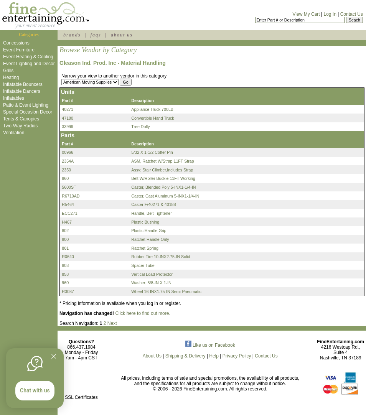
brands (72, 35)
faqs (96, 35)
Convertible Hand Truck (152, 118)
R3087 (68, 291)
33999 (67, 126)
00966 (67, 152)
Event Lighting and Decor (29, 63)
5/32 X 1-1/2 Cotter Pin (152, 152)
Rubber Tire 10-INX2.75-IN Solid (160, 256)
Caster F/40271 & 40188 (153, 204)
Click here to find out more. (142, 313)
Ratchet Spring (144, 248)
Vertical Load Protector (152, 274)
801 (65, 248)
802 (65, 230)
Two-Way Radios (20, 125)
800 (65, 239)
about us (122, 35)
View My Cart (306, 14)
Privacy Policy (237, 356)
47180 (67, 118)
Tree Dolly (140, 126)
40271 (67, 109)
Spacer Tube (142, 265)
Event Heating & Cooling (28, 56)
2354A (68, 161)
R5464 (68, 204)
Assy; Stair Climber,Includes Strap (162, 170)
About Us (152, 356)
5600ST (69, 187)
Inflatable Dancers (21, 91)
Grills (8, 70)
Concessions (16, 43)
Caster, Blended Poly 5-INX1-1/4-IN (163, 187)
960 (65, 282)
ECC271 (69, 213)
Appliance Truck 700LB (152, 109)
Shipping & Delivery (185, 356)
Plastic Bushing (145, 222)
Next (112, 323)
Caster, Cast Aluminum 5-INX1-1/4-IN (165, 196)
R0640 (68, 256)
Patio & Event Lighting (25, 105)
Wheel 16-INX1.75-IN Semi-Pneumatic (166, 291)
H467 (66, 222)
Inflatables (13, 98)
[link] (81, 381)
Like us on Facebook (210, 345)
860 (65, 178)
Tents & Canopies (21, 119)
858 (65, 274)
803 (65, 265)
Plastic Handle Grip (148, 230)
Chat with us (35, 390)
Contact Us (351, 14)
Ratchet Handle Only (150, 239)
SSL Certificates (81, 397)
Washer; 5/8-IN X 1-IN (151, 282)
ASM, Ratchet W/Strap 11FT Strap (162, 161)
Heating (11, 77)
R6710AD (70, 196)
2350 (66, 170)
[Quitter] (53, 356)
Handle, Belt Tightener (151, 213)
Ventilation (13, 132)
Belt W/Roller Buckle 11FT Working (163, 178)
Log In (329, 14)
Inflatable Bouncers (23, 84)
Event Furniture (19, 50)
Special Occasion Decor (27, 112)
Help (214, 356)
